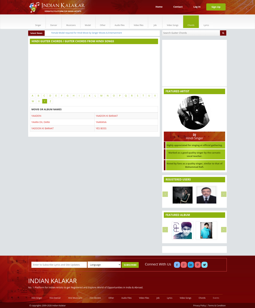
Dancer (53, 22)
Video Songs (172, 22)
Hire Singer (37, 297)
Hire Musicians (75, 297)
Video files (138, 22)
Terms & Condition (217, 305)
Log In (197, 6)
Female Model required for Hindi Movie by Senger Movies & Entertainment (86, 32)
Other (103, 22)
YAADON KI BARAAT (107, 115)
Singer (38, 22)
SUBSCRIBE (130, 264)
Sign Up (216, 6)
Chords (191, 22)
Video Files (144, 297)
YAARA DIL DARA (40, 122)
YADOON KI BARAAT (42, 128)
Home (159, 6)
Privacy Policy (199, 305)
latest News (36, 33)
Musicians (71, 22)
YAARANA (101, 122)
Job (155, 22)
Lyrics (206, 22)
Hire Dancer (55, 297)
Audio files (119, 22)
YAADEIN (36, 115)
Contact (178, 6)
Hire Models (95, 297)
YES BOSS (101, 128)
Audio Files (126, 297)
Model (88, 22)
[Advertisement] (94, 68)
